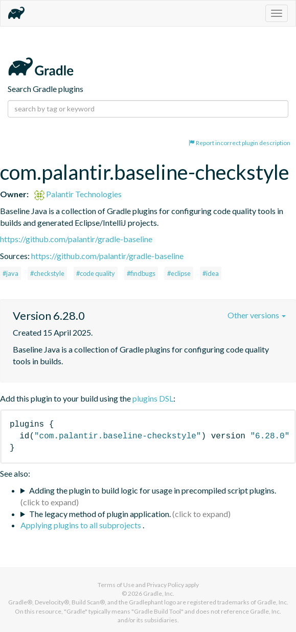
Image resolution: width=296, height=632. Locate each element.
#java (10, 273)
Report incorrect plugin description (239, 143)
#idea (210, 273)
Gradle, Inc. (158, 593)
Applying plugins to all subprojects (81, 525)
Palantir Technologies (78, 194)
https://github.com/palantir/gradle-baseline (76, 239)
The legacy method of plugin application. (100, 514)
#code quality (95, 273)
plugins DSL (152, 398)
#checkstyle (47, 273)
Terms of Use (116, 585)
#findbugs (141, 273)
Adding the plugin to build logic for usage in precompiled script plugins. (152, 490)
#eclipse (179, 273)
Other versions (256, 315)
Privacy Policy (165, 585)
